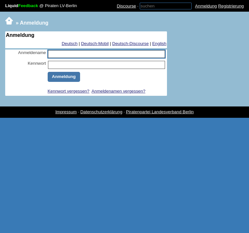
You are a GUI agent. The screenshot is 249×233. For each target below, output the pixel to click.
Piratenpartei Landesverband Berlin (160, 111)
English (159, 43)
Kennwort (37, 63)
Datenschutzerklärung (101, 111)
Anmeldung (206, 6)
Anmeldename (32, 52)
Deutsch (69, 43)
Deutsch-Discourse (130, 43)
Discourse (126, 6)
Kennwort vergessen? (68, 91)
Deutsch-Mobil (95, 43)
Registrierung (231, 6)
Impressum (66, 111)
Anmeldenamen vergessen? (118, 91)
